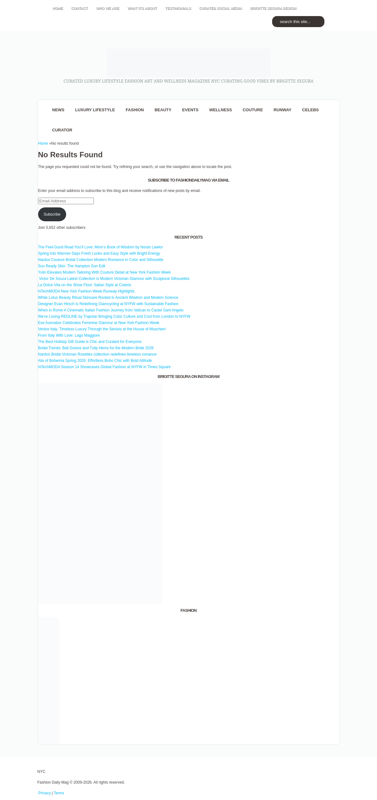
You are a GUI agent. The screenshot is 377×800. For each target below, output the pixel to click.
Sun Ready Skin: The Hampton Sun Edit (72, 266)
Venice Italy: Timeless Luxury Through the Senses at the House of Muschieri (102, 329)
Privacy (44, 793)
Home (43, 143)
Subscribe (51, 214)
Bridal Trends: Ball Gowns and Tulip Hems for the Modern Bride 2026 (96, 348)
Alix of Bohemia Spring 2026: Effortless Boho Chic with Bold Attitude (95, 360)
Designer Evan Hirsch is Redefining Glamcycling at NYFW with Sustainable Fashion (108, 304)
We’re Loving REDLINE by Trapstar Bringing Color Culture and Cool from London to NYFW (114, 316)
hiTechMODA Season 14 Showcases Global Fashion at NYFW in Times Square (104, 367)
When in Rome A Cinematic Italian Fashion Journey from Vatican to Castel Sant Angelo (111, 310)
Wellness (220, 109)
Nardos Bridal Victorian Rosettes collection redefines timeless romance (97, 354)
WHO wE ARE (107, 8)
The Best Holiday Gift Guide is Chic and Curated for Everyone (90, 341)
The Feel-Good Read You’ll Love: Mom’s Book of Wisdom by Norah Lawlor (100, 247)
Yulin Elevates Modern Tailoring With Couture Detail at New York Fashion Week (104, 272)
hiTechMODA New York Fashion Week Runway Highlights (86, 291)
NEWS (58, 109)
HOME (58, 8)
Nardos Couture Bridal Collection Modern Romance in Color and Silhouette (100, 260)
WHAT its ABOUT (142, 8)
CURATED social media (220, 8)
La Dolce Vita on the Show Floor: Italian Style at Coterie (84, 285)
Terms (59, 793)
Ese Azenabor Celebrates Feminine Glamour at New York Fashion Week (98, 323)
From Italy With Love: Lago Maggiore (69, 335)
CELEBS (310, 109)
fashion (135, 109)
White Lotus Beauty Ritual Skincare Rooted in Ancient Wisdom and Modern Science (108, 297)
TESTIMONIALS (178, 8)
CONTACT (79, 8)
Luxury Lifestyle (95, 109)
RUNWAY (283, 109)
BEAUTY (163, 109)
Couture (253, 109)
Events (190, 109)
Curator (62, 130)
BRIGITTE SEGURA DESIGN (273, 8)
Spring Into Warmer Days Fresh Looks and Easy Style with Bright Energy (99, 253)
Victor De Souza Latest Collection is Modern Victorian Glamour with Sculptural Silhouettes (114, 278)
